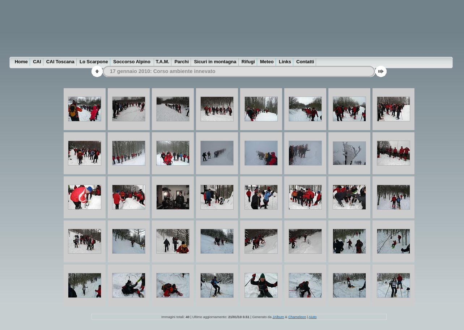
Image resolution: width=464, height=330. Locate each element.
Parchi (181, 61)
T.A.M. (163, 61)
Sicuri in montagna (215, 61)
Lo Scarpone (94, 61)
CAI (37, 61)
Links (285, 61)
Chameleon (297, 317)
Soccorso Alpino (132, 61)
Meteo (267, 61)
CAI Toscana (60, 61)
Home (21, 61)
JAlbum (278, 317)
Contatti (305, 61)
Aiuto (313, 317)
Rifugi (248, 61)
